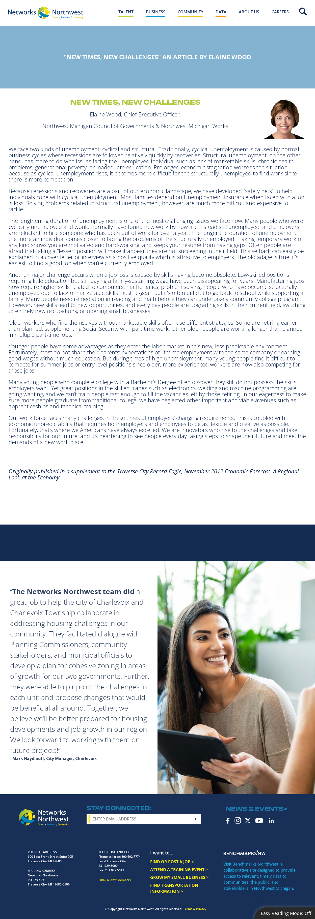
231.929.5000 (108, 866)
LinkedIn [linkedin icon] (271, 820)
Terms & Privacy (194, 909)
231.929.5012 (114, 870)
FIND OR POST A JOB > (172, 862)
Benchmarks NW (244, 852)
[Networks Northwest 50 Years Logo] (45, 13)
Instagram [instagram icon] (237, 820)
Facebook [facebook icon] (228, 820)
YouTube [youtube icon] (259, 820)
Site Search (302, 11)
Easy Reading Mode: (286, 913)
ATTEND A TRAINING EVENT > (179, 869)
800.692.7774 (131, 856)
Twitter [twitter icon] (247, 820)
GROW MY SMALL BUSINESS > (179, 877)
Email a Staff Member (113, 880)
